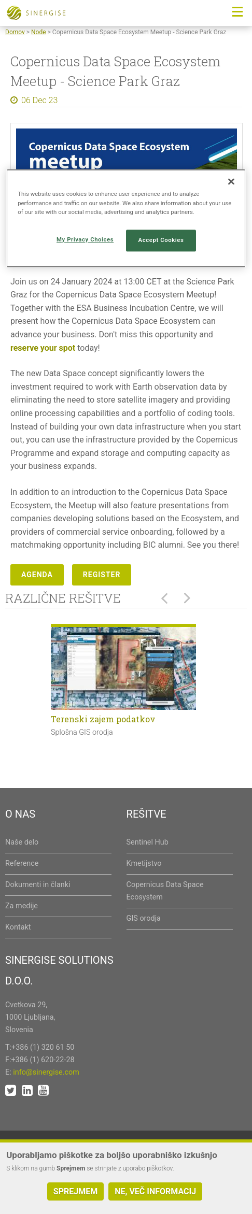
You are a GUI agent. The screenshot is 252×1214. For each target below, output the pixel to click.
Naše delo (21, 842)
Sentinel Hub (148, 842)
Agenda (37, 574)
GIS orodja (144, 918)
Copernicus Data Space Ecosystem (165, 891)
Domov (15, 32)
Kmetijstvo (144, 863)
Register (102, 574)
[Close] (231, 181)
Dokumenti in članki (37, 884)
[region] (126, 218)
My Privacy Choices (85, 239)
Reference (21, 863)
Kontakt (18, 927)
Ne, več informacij (155, 1191)
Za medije (21, 906)
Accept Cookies (161, 240)
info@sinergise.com (46, 1072)
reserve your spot (42, 348)
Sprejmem (75, 1191)
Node (38, 32)
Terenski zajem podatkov (103, 718)
